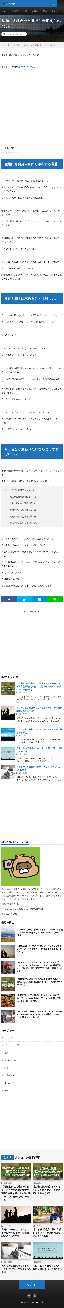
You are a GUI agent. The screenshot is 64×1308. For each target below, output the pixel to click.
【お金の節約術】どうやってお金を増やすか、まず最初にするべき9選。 (46, 1190)
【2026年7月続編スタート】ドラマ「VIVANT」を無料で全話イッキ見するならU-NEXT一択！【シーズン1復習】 (39, 932)
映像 (6, 1068)
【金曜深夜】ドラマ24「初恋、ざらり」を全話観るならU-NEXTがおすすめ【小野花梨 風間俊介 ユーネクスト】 (38, 949)
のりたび (39, 1302)
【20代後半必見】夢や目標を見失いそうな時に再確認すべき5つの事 (47, 1232)
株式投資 (35, 11)
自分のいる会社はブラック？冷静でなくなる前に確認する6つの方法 (15, 1232)
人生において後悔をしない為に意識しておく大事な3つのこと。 (47, 1269)
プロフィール (10, 1045)
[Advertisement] (32, 104)
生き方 (54, 11)
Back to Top (32, 1285)
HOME (4, 11)
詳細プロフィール (11, 904)
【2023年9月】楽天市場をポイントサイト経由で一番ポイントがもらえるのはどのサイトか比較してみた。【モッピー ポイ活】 (38, 998)
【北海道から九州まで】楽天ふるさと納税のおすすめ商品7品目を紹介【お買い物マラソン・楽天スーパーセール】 (39, 686)
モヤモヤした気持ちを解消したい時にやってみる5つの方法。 (16, 1269)
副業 (25, 11)
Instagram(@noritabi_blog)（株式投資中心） (23, 909)
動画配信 (15, 11)
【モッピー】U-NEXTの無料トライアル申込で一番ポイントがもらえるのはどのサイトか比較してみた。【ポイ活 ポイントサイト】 (39, 1014)
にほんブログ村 (10, 914)
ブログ (7, 1037)
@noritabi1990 (25, 66)
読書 (45, 11)
